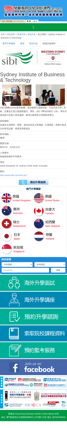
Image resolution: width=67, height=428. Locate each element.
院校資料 (11, 34)
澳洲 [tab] (22, 43)
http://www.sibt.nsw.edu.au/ (13, 175)
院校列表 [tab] (33, 43)
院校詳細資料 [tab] (49, 43)
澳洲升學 (21, 34)
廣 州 (35, 21)
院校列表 (32, 34)
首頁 (3, 34)
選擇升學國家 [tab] (8, 43)
